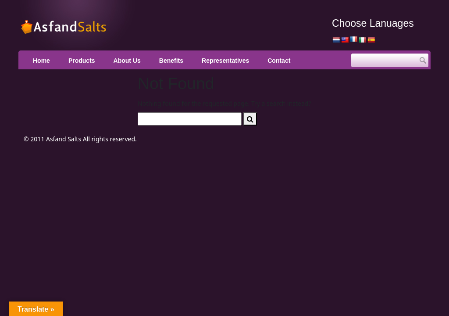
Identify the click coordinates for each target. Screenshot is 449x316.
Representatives (225, 60)
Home (41, 60)
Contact (278, 60)
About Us (127, 60)
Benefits (171, 60)
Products (81, 60)
